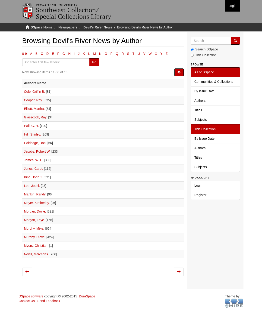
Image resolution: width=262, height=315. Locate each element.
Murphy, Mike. (34, 228)
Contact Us (27, 301)
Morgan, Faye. (34, 220)
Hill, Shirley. (32, 134)
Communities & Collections (213, 81)
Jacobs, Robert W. (37, 151)
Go (94, 62)
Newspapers (67, 27)
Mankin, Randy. (35, 194)
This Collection (204, 55)
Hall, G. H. (31, 126)
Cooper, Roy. (33, 100)
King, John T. (33, 177)
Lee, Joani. (32, 186)
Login (198, 185)
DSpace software (31, 296)
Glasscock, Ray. (35, 117)
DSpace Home (41, 27)
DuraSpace (87, 296)
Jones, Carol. (33, 168)
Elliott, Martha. (34, 109)
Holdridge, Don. (35, 143)
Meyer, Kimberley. (37, 203)
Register (200, 195)
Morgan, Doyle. (35, 211)
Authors (199, 100)
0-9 (24, 54)
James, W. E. (33, 160)
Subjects (200, 119)
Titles (198, 110)
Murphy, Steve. (35, 237)
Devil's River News (97, 27)
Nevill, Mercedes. (36, 254)
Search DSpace (204, 49)
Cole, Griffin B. (34, 91)
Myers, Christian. (36, 245)
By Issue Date (204, 91)
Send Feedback (48, 301)
